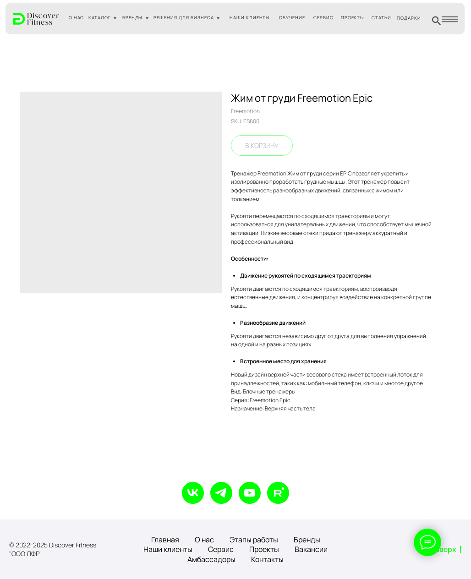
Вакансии (311, 549)
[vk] (193, 493)
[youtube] (250, 493)
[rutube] (278, 493)
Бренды (307, 540)
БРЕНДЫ (132, 18)
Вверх (448, 550)
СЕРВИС (323, 18)
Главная (165, 540)
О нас (204, 540)
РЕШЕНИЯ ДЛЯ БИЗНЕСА (183, 18)
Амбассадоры (211, 559)
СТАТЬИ (381, 18)
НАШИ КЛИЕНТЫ (250, 18)
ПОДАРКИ (409, 18)
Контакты (267, 559)
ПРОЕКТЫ (353, 18)
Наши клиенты (167, 549)
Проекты (264, 549)
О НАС (76, 18)
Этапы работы (254, 540)
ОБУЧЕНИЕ (292, 18)
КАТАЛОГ (99, 18)
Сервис (221, 549)
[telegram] (221, 493)
